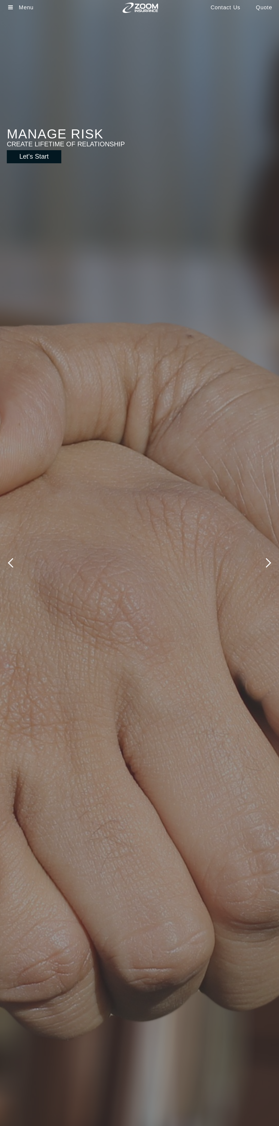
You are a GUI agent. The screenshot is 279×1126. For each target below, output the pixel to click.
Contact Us (225, 7)
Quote (264, 7)
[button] (11, 563)
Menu (28, 7)
